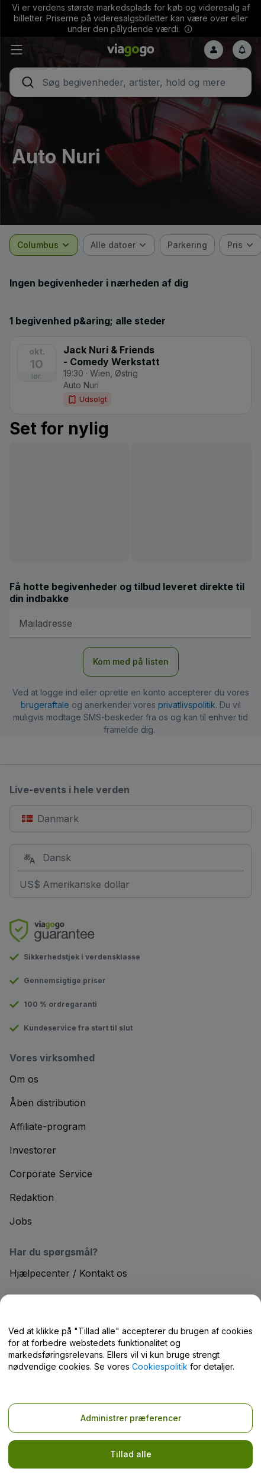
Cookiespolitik (160, 1366)
